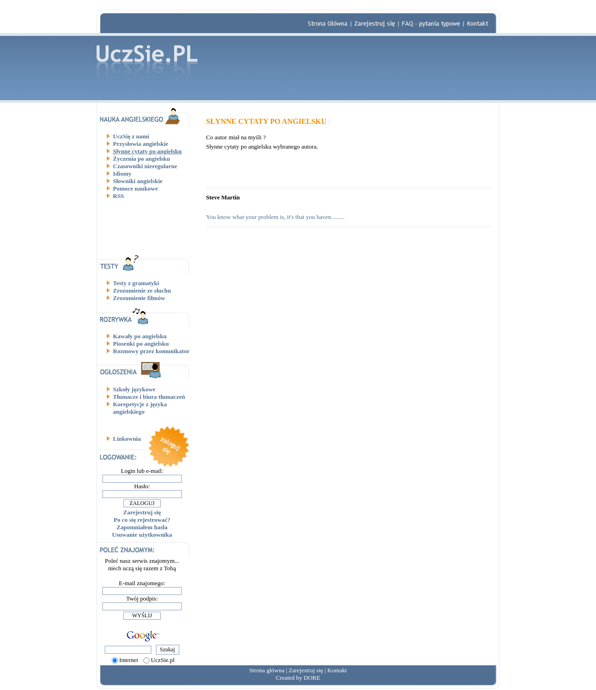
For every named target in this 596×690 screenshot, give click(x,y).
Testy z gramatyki (136, 283)
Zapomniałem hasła (141, 527)
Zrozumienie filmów (139, 297)
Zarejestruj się (142, 512)
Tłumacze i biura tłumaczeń (149, 396)
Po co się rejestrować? (142, 519)
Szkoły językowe (134, 389)
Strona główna (266, 670)
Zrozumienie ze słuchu (142, 290)
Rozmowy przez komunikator (151, 351)
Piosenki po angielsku (141, 343)
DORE (312, 677)
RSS (118, 195)
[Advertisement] (146, 227)
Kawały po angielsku (140, 336)
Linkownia (127, 438)
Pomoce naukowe (135, 188)
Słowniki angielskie (138, 181)
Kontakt (337, 670)
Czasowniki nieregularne (145, 166)
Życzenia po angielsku (141, 158)
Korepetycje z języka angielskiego (140, 408)
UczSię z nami (131, 136)
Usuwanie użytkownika (142, 534)
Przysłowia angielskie (141, 143)
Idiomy (122, 173)
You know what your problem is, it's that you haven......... (275, 216)
